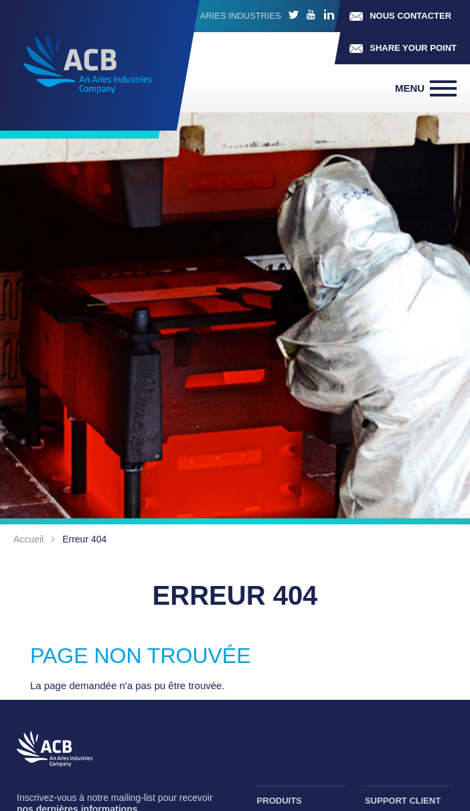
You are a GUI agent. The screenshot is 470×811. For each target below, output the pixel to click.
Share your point (413, 48)
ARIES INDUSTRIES (240, 16)
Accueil (28, 539)
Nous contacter (410, 16)
